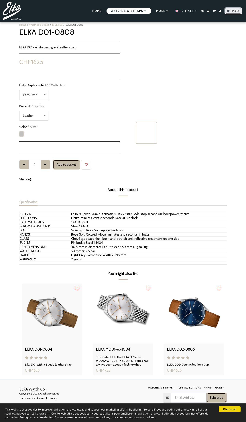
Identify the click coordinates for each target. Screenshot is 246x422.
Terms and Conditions (31, 398)
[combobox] (33, 95)
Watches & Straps (39, 24)
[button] (202, 10)
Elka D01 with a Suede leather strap (48, 364)
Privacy (53, 398)
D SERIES (57, 24)
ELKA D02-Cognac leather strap (188, 364)
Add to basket (66, 164)
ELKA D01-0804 (38, 349)
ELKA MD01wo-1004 (113, 349)
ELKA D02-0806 (181, 349)
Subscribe (216, 397)
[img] (52, 313)
